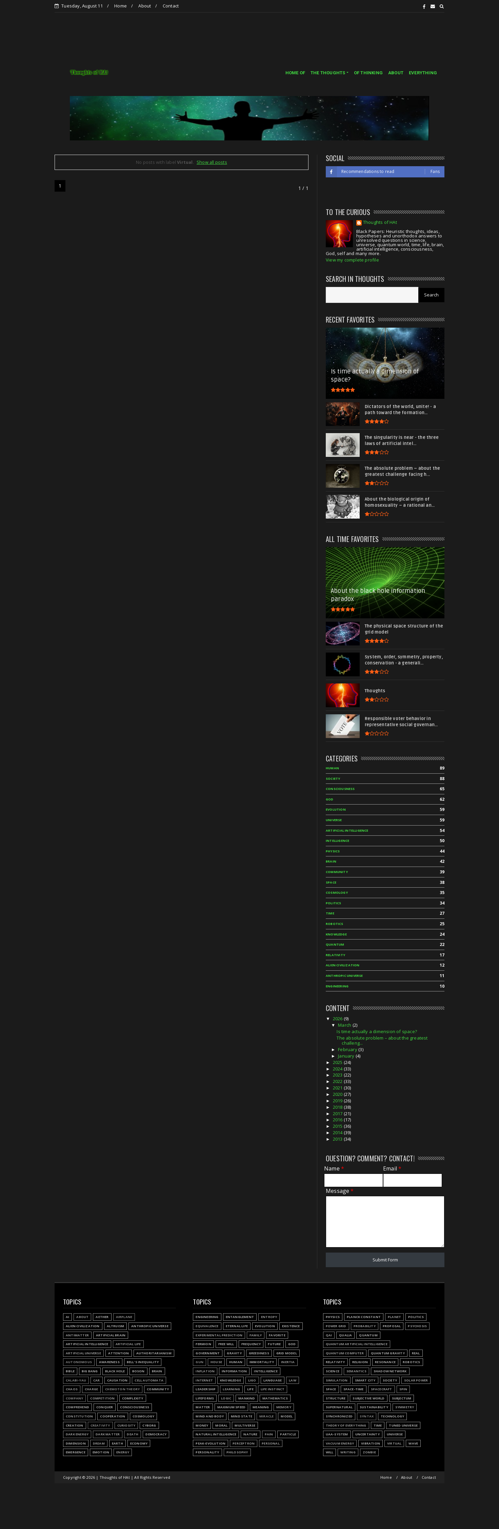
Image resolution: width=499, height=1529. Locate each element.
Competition (102, 1398)
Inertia (288, 1362)
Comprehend (77, 1407)
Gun (199, 1362)
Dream (99, 1443)
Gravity (234, 1353)
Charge (91, 1389)
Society (390, 1380)
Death (132, 1434)
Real (416, 1353)
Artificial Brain (110, 1335)
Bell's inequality (143, 1362)
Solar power (416, 1380)
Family (256, 1335)
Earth (117, 1443)
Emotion (101, 1452)
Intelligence (265, 1371)
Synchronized (339, 1416)
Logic (226, 1398)
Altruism (115, 1326)
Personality (207, 1452)
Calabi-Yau (76, 1380)
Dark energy (77, 1434)
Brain (157, 1371)
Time (378, 1425)
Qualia (345, 1335)
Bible (70, 1371)
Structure (336, 1398)
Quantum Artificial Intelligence (356, 1344)
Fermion (203, 1344)
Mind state (241, 1416)
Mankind (246, 1398)
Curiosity (126, 1425)
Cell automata (149, 1380)
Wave (413, 1443)
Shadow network (390, 1371)
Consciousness (134, 1407)
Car (96, 1380)
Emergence (75, 1452)
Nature (250, 1434)
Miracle (266, 1416)
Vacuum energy (340, 1443)
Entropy (269, 1317)
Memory (283, 1407)
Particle (288, 1434)
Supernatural (339, 1407)
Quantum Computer (345, 1353)
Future (274, 1344)
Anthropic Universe (149, 1326)
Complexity (132, 1398)
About (144, 6)
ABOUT (395, 72)
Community (158, 1389)
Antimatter (77, 1335)
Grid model (286, 1353)
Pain (269, 1434)
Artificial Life (128, 1344)
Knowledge (230, 1380)
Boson (138, 1371)
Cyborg (149, 1425)
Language (272, 1380)
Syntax (367, 1416)
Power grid (336, 1326)
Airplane (124, 1317)
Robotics (411, 1362)
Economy (138, 1443)
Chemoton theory (122, 1389)
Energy (122, 1452)
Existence (291, 1326)
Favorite (277, 1335)
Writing (347, 1452)
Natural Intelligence (216, 1434)
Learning (231, 1389)
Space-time (353, 1389)
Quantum (368, 1335)
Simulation (337, 1380)
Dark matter (108, 1434)
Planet (394, 1317)
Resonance (385, 1362)
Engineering (207, 1317)
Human (235, 1362)
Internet (204, 1380)
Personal (271, 1443)
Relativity (335, 1362)
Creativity (100, 1425)
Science (332, 1371)
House (216, 1362)
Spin (403, 1389)
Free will (226, 1344)
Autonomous (79, 1362)
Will (330, 1452)
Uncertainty (367, 1434)
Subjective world (368, 1398)
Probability (365, 1326)
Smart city (365, 1380)
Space (331, 1389)
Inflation (205, 1371)
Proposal (392, 1326)
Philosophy (237, 1452)
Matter (203, 1407)
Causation (117, 1380)
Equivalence (207, 1326)
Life (250, 1389)
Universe (395, 1434)
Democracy (155, 1434)
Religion (360, 1362)
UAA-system (337, 1434)
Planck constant (364, 1317)
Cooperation (112, 1416)
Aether (102, 1317)
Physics (333, 1317)
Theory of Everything (346, 1425)
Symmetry (404, 1407)
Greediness (259, 1353)
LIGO (252, 1380)
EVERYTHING (423, 72)
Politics (416, 1317)
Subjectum (402, 1398)
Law (292, 1380)
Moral (221, 1425)
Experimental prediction (219, 1335)
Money (202, 1425)
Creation (74, 1425)
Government (208, 1353)
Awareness (109, 1362)
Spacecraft (381, 1389)
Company (74, 1398)
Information (234, 1371)
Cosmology (144, 1416)
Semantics (356, 1371)
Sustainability (374, 1407)
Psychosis (417, 1326)
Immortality (262, 1362)
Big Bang (90, 1371)
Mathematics (275, 1398)
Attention (118, 1353)
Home (120, 6)
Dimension (76, 1443)
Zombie (369, 1452)
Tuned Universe (403, 1425)
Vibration (370, 1443)
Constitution (79, 1416)
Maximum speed (231, 1407)
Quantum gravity (388, 1353)
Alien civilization (83, 1326)
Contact (171, 6)
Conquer (104, 1407)
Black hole (115, 1371)
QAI (329, 1335)
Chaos (72, 1389)
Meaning (261, 1407)
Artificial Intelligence (87, 1344)
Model (287, 1416)
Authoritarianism (154, 1353)
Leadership (206, 1389)
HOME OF (295, 72)
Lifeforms (205, 1398)
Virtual (394, 1443)
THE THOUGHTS (328, 72)
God (292, 1344)
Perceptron (244, 1443)
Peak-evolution (210, 1443)
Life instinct (273, 1389)
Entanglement (240, 1317)
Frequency (251, 1344)
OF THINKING (368, 72)
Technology (392, 1416)
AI (67, 1317)
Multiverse (245, 1425)
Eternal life (237, 1326)
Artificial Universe (83, 1353)
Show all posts (212, 162)
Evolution (265, 1326)
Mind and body (210, 1416)
